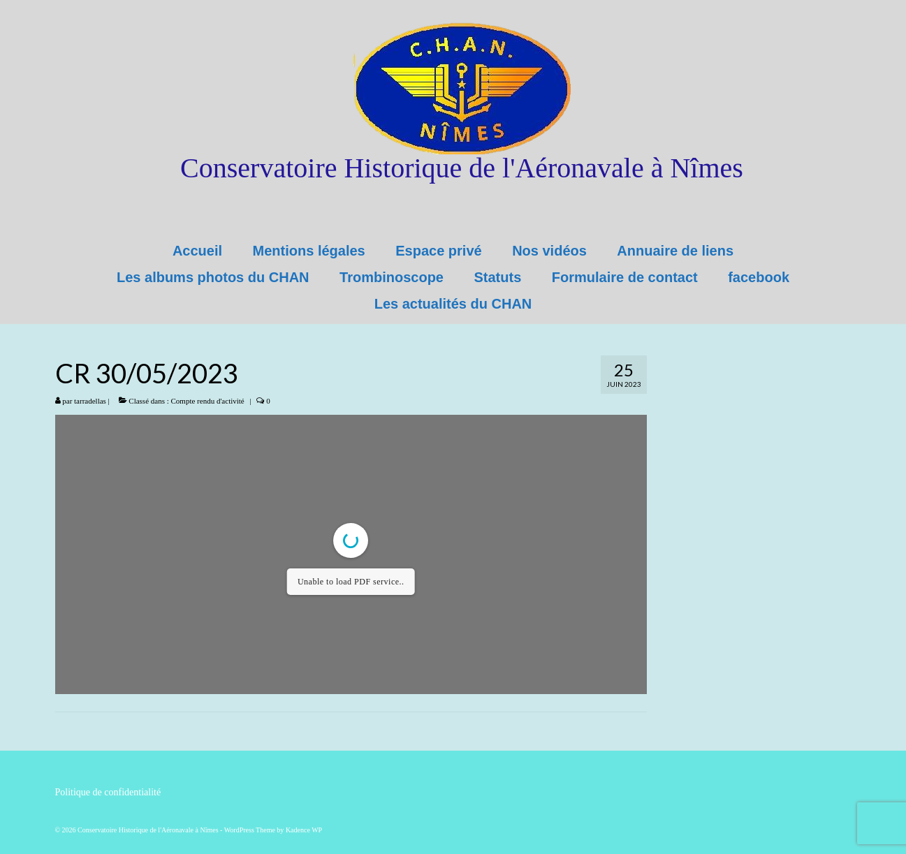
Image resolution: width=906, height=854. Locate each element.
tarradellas (90, 401)
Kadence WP (304, 830)
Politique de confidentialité (108, 792)
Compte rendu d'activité (207, 401)
